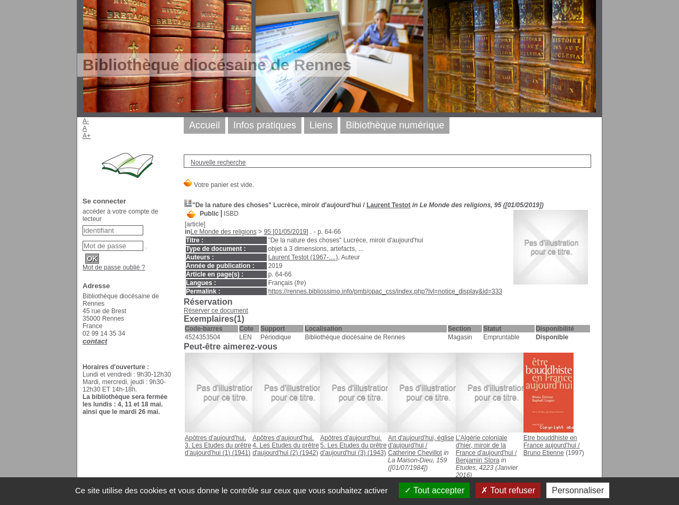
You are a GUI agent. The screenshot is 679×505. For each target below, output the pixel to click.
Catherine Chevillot (414, 453)
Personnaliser (578, 490)
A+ (87, 136)
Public (209, 213)
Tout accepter (434, 490)
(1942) (285, 445)
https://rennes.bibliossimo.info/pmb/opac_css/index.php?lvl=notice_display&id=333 (385, 291)
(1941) (218, 445)
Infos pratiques (264, 125)
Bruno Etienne (543, 453)
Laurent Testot (388, 205)
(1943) (353, 445)
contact (95, 341)
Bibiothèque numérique (395, 125)
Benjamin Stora (478, 460)
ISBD (231, 213)
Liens (320, 125)
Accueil (204, 125)
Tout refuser (508, 490)
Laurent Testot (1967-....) (303, 257)
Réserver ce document (216, 310)
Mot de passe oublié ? (114, 267)
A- (86, 121)
